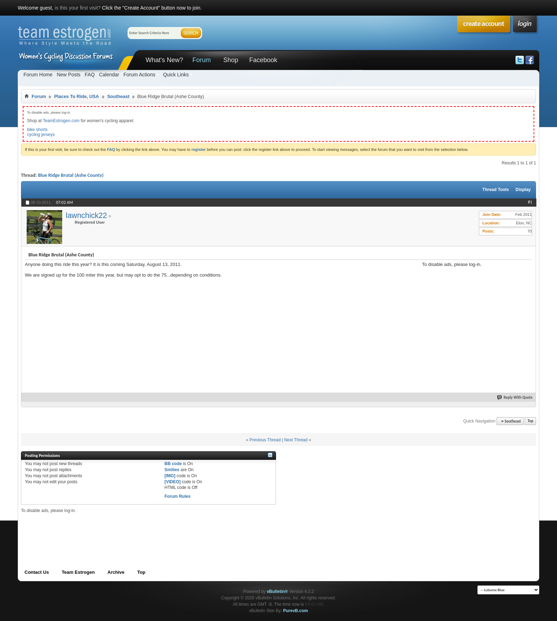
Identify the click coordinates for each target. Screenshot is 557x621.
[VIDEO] (172, 481)
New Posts (69, 74)
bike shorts (37, 129)
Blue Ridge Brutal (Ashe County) (71, 175)
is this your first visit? (78, 8)
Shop (230, 60)
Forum (201, 60)
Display (523, 189)
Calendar (109, 74)
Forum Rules (177, 496)
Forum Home (38, 74)
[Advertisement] (475, 311)
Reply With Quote (515, 397)
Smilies (171, 469)
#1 (530, 202)
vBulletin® (277, 591)
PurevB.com (295, 610)
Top (530, 421)
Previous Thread (265, 439)
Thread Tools (495, 189)
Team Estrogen (78, 572)
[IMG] (169, 475)
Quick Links (176, 74)
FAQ (90, 74)
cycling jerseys (41, 134)
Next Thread (296, 439)
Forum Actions (139, 74)
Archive (116, 572)
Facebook (263, 60)
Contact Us (37, 572)
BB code (173, 463)
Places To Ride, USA (76, 96)
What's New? (164, 60)
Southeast (118, 96)
